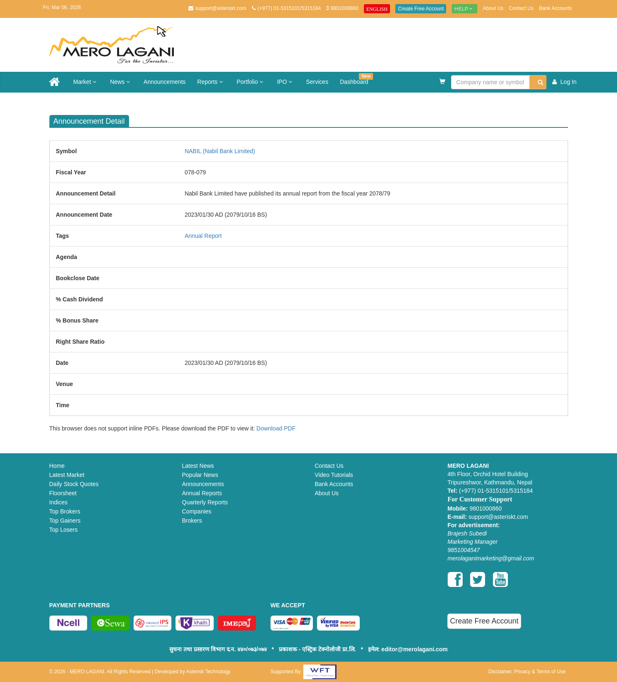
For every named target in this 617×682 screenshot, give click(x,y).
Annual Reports (202, 493)
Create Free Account (421, 9)
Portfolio (251, 81)
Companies (197, 511)
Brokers (192, 520)
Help (464, 8)
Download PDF (275, 428)
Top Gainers (64, 520)
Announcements (164, 81)
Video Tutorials (334, 475)
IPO (285, 81)
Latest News (198, 465)
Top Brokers (64, 511)
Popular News (200, 475)
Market (86, 81)
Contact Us (521, 8)
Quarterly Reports (205, 502)
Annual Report (203, 235)
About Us (493, 8)
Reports (211, 81)
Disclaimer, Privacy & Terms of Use (527, 672)
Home (57, 465)
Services (317, 81)
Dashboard (356, 79)
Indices (58, 502)
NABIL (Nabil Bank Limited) (220, 151)
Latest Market (67, 475)
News (121, 81)
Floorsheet (63, 493)
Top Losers (63, 529)
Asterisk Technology (208, 672)
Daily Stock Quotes (74, 484)
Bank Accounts (555, 8)
